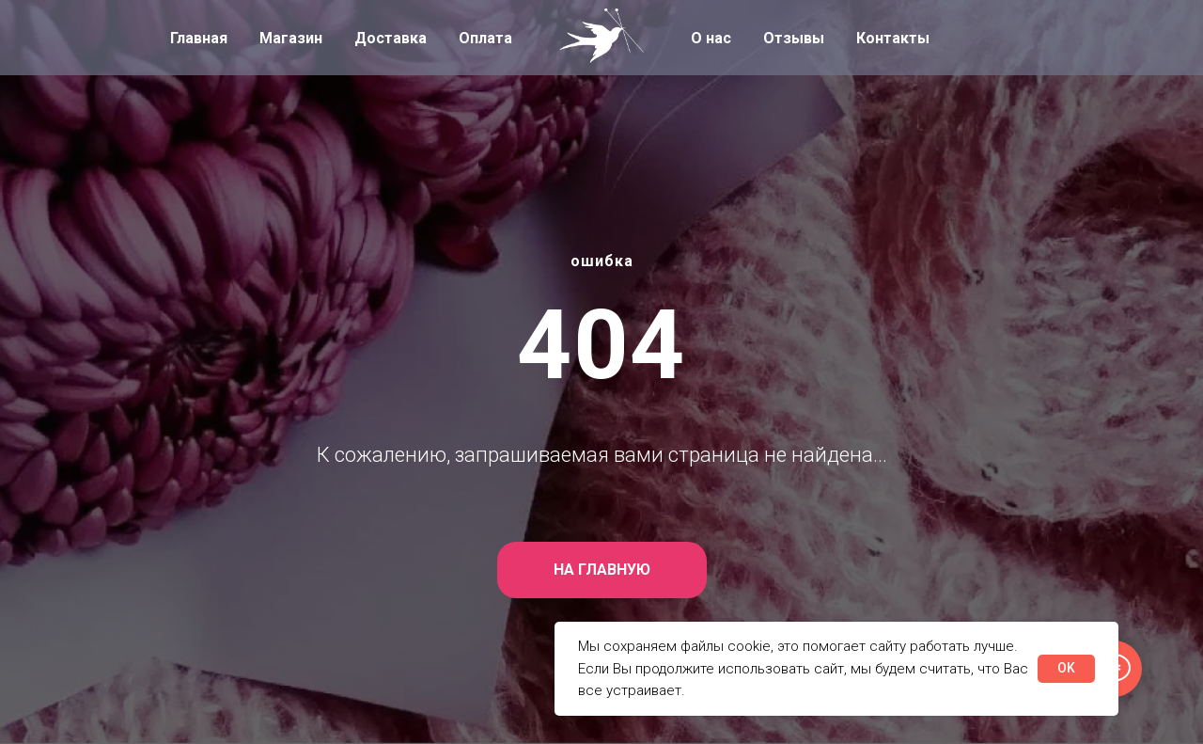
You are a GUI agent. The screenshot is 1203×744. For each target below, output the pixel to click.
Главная (198, 38)
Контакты (893, 38)
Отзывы (793, 38)
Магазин (290, 38)
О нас (711, 38)
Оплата (485, 38)
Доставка (390, 38)
